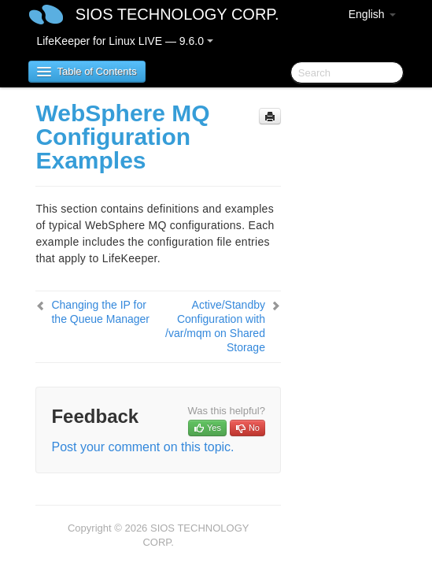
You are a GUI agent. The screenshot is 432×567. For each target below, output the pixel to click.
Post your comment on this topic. (142, 447)
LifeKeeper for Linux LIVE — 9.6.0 (124, 41)
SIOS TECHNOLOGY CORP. (177, 14)
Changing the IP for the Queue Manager (100, 311)
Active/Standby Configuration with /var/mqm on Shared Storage (215, 326)
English (372, 14)
